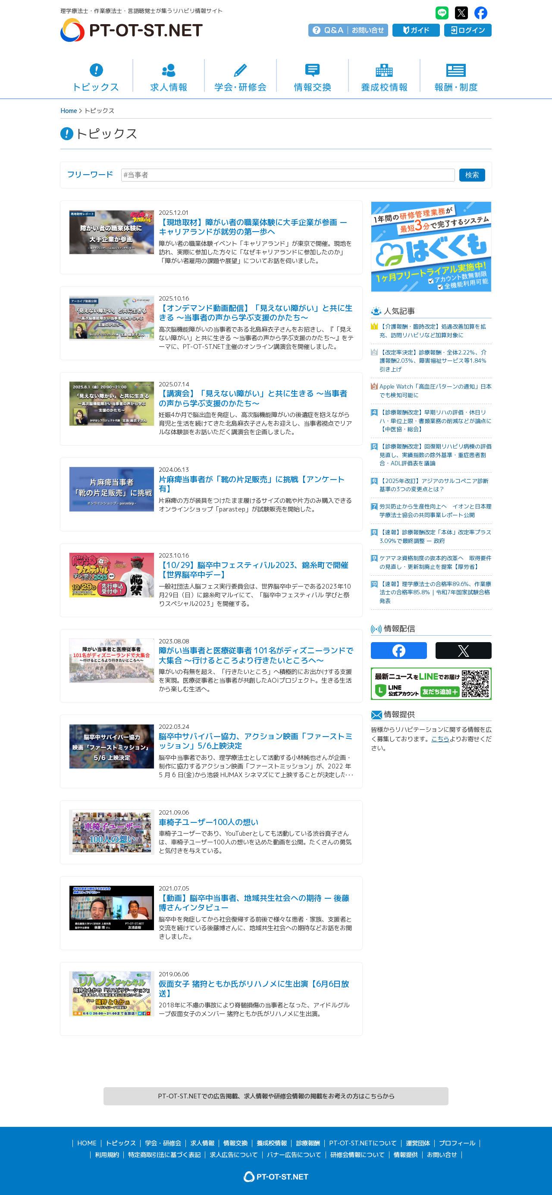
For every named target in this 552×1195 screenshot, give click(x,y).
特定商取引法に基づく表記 (164, 1154)
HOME (87, 1143)
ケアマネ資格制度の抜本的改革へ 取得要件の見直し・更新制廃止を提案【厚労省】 (436, 562)
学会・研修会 (240, 76)
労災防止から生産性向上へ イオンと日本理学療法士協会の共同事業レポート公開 (436, 510)
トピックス (96, 75)
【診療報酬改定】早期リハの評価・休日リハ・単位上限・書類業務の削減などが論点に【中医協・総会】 (436, 420)
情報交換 (312, 76)
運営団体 (418, 1143)
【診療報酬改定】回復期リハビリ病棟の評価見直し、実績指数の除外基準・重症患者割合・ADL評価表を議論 (436, 454)
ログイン (468, 30)
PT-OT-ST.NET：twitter (461, 12)
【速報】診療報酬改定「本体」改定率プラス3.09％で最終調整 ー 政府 (436, 536)
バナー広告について (294, 1154)
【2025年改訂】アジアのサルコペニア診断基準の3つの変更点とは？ (434, 485)
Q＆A (334, 30)
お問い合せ (368, 30)
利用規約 (107, 1154)
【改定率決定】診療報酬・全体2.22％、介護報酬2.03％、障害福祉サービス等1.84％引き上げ (433, 360)
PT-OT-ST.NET (131, 30)
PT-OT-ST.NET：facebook (480, 12)
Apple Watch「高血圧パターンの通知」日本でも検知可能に (436, 390)
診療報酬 (308, 1143)
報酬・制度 (456, 76)
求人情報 (168, 76)
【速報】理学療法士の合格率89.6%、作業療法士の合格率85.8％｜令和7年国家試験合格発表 (435, 592)
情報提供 (406, 1154)
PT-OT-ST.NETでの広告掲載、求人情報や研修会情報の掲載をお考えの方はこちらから (276, 1096)
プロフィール (457, 1143)
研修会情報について (357, 1154)
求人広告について (234, 1154)
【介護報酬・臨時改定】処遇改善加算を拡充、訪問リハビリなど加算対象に (433, 331)
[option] (431, 246)
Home (68, 111)
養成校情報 (384, 76)
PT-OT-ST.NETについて (363, 1143)
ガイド (416, 30)
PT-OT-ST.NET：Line (442, 12)
